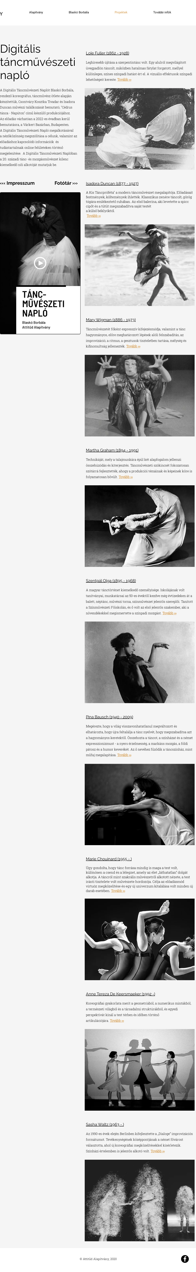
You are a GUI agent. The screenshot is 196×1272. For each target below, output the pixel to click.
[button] (40, 263)
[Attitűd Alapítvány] (185, 1259)
